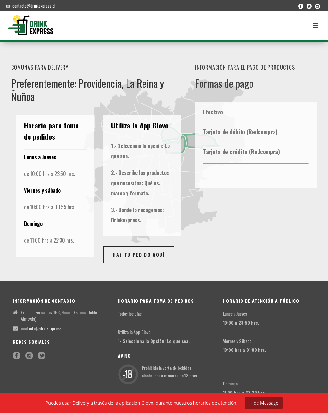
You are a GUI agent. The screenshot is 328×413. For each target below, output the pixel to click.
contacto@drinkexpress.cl (33, 6)
